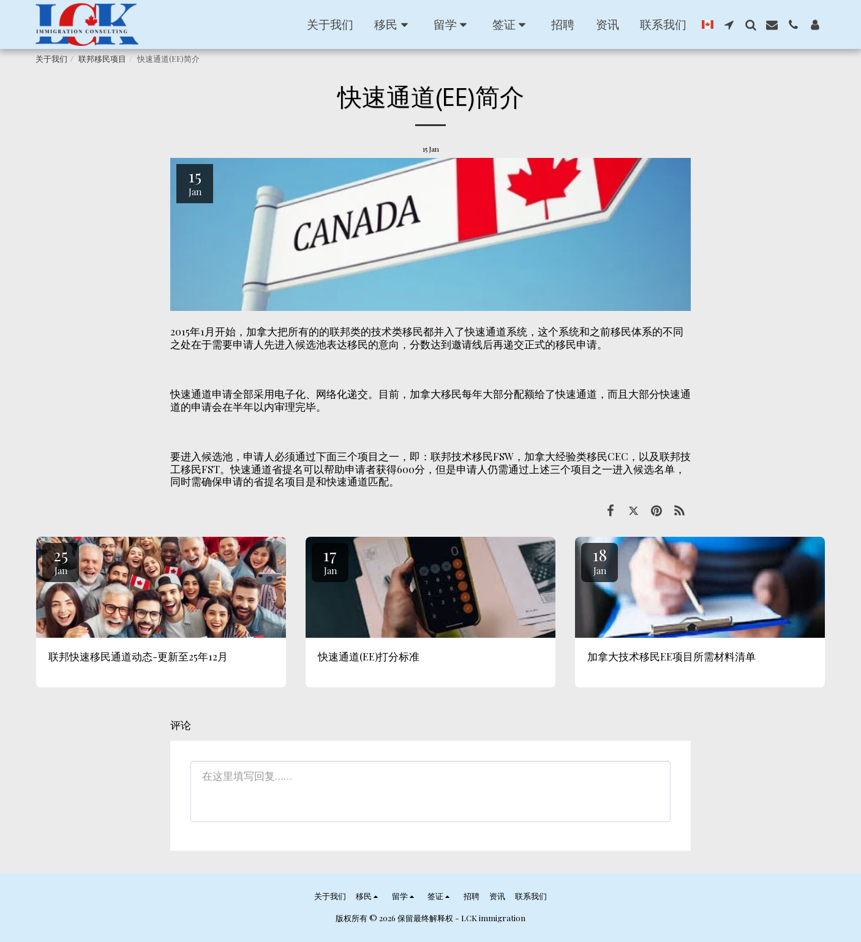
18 (599, 560)
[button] (393, 24)
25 (60, 560)
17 (330, 560)
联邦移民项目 (102, 58)
